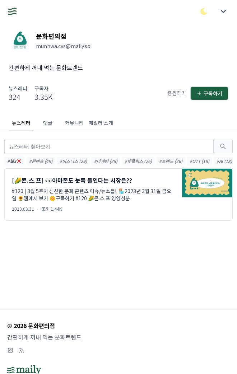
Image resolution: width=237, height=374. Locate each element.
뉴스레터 (21, 122)
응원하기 (176, 93)
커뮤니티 (74, 122)
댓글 (47, 122)
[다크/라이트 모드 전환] (204, 11)
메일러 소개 (101, 122)
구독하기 (209, 93)
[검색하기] (223, 146)
